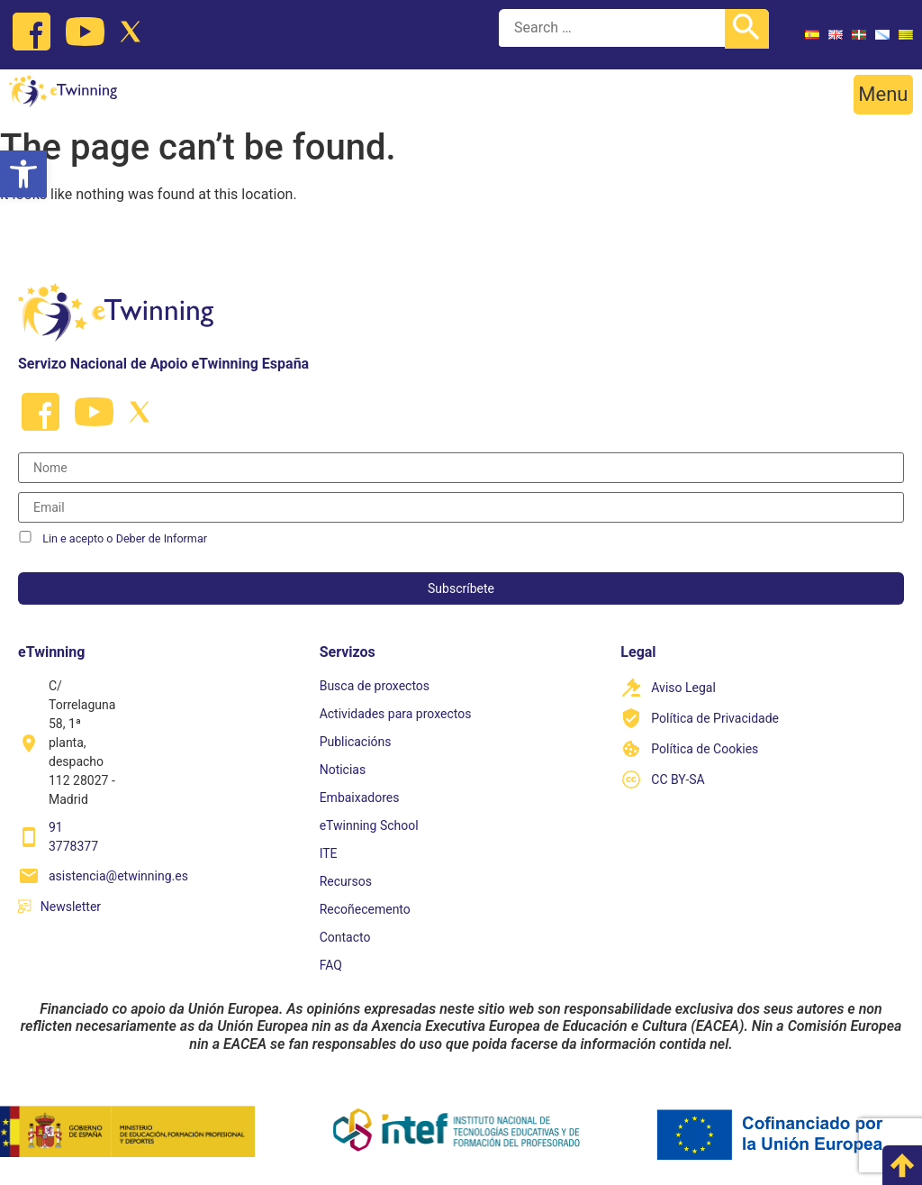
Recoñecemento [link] (365, 909)
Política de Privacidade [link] (715, 718)
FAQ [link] (331, 965)
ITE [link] (329, 853)
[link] (23, 173)
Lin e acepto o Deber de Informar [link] (124, 538)
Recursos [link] (346, 881)
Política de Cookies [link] (704, 749)
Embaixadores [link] (360, 797)
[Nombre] (461, 467)
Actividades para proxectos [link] (396, 713)
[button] (883, 94)
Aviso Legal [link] (683, 687)
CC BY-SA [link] (677, 779)
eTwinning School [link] (369, 825)
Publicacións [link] (356, 741)
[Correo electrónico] (461, 507)
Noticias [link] (343, 769)
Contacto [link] (345, 937)
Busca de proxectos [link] (374, 686)
